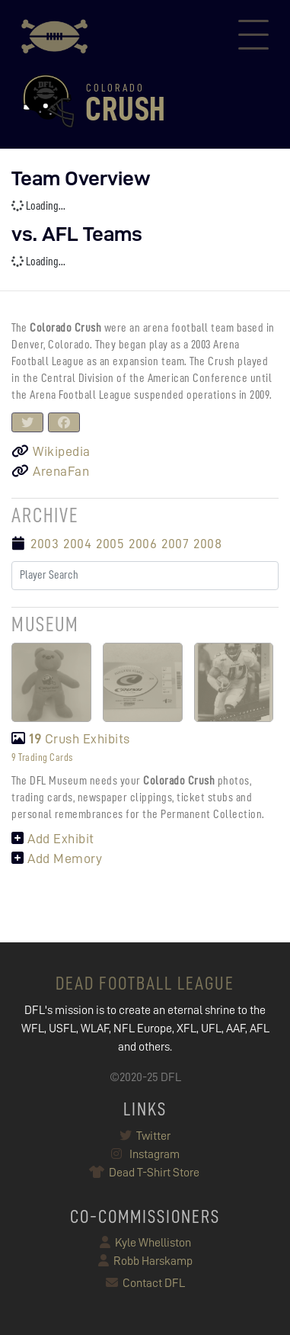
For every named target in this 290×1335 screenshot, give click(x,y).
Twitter (145, 1136)
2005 (110, 543)
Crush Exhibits (70, 739)
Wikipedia (51, 451)
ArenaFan (50, 471)
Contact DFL (145, 1283)
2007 (175, 543)
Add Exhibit (52, 839)
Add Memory (56, 858)
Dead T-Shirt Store (145, 1173)
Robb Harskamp (145, 1261)
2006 (143, 543)
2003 (44, 543)
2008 (207, 543)
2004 (77, 543)
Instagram (145, 1154)
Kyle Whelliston (145, 1243)
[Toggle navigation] (253, 37)
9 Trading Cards (42, 757)
